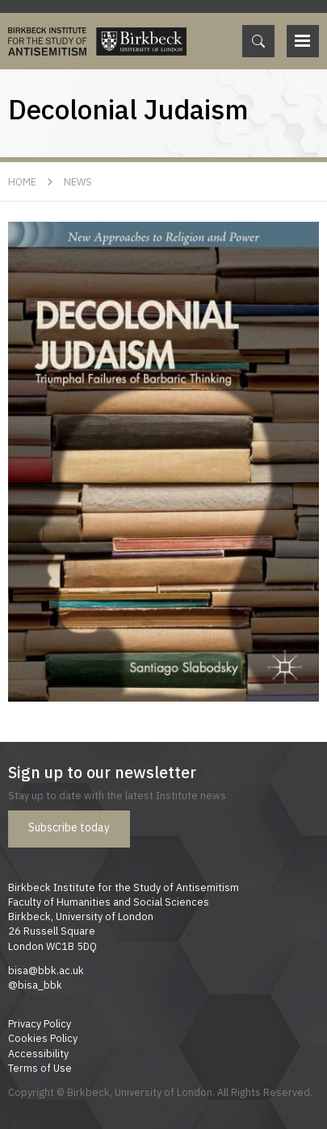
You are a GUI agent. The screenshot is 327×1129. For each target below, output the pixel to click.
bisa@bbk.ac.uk (46, 970)
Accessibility (38, 1053)
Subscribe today (69, 827)
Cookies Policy (43, 1037)
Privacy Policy (39, 1023)
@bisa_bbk (35, 984)
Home (22, 181)
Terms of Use (40, 1067)
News (78, 181)
